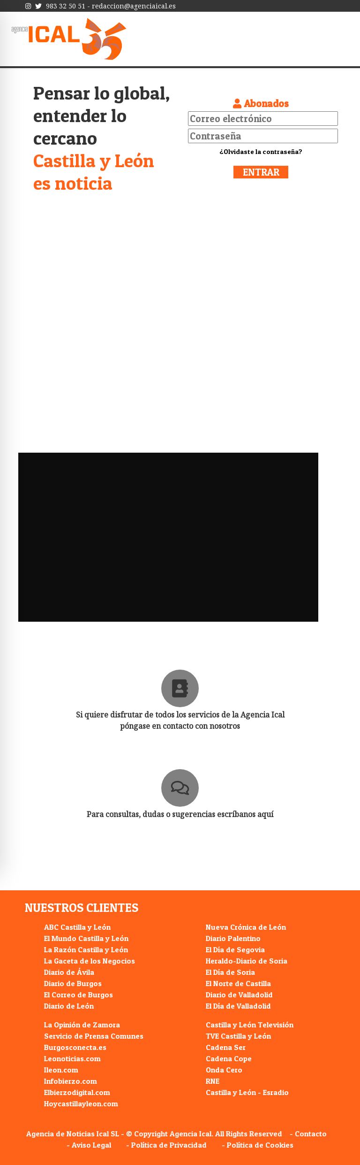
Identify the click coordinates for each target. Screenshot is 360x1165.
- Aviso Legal (89, 1145)
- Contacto (308, 1133)
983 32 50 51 (65, 5)
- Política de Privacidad (166, 1145)
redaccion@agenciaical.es (134, 5)
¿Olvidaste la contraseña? (260, 151)
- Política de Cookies (257, 1145)
